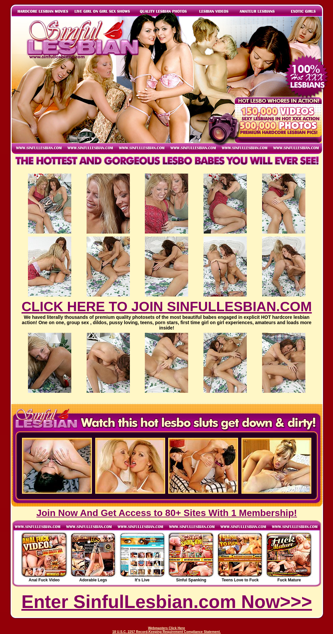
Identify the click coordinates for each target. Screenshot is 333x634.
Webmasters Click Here (166, 628)
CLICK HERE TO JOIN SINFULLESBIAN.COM (167, 306)
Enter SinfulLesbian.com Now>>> (166, 601)
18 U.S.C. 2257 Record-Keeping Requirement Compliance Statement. (166, 632)
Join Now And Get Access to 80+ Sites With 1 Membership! (166, 513)
